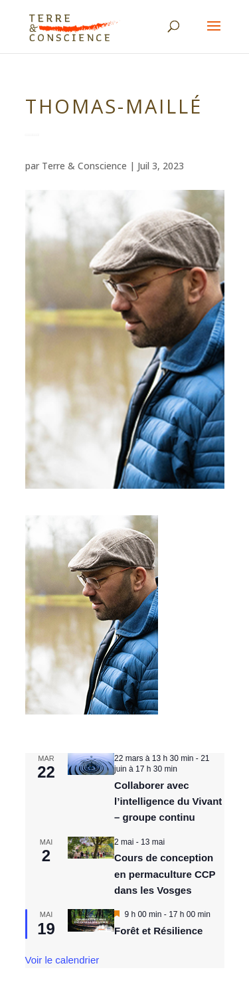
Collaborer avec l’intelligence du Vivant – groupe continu (168, 801)
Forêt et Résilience (158, 930)
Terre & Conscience (84, 165)
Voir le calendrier (62, 960)
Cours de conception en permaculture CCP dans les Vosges (165, 874)
